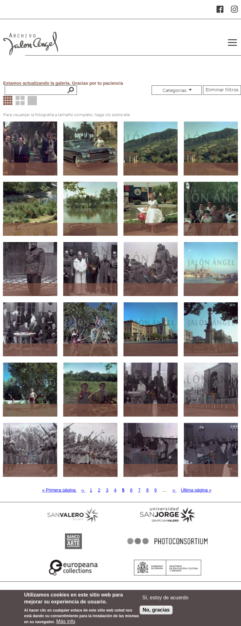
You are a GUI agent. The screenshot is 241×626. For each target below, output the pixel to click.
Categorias (174, 91)
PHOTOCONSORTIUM (167, 549)
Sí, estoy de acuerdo (165, 599)
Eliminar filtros (222, 90)
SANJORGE (167, 522)
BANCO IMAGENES (73, 549)
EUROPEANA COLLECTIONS (73, 575)
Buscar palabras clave (69, 89)
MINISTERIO (167, 575)
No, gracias (155, 612)
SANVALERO (73, 522)
